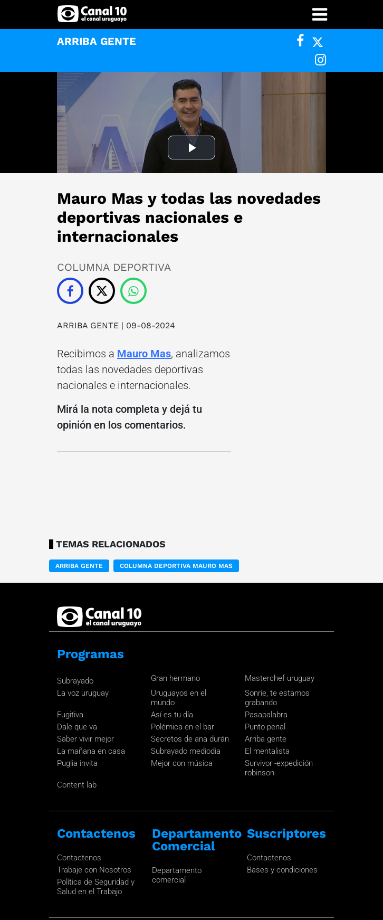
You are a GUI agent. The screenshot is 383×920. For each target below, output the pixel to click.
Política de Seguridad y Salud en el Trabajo (96, 808)
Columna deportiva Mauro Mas (176, 487)
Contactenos (79, 779)
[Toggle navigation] (319, 14)
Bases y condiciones (282, 791)
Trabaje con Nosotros (94, 791)
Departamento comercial (177, 796)
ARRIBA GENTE (89, 247)
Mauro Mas (144, 275)
